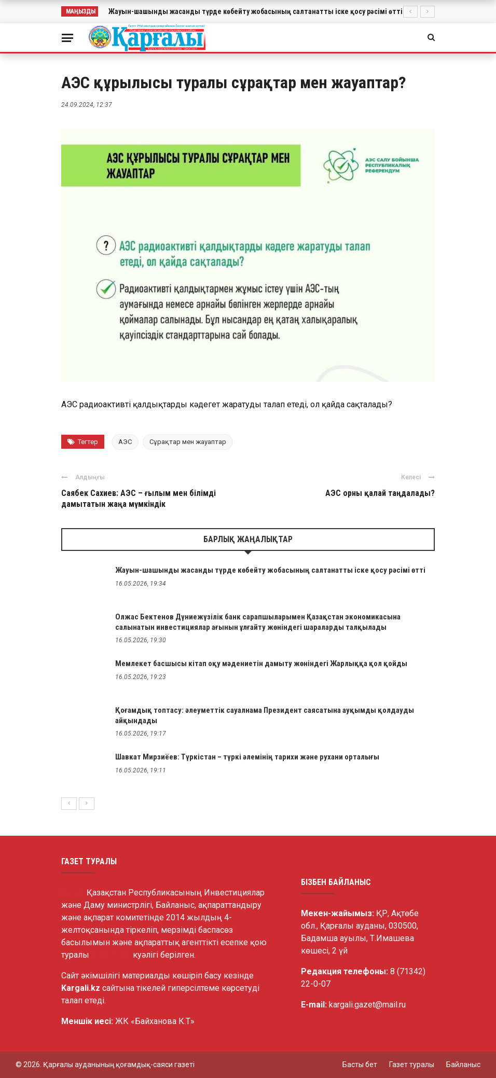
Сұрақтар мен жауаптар (187, 442)
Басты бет (359, 1064)
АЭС (125, 442)
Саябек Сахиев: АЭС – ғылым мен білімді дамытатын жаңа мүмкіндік (138, 498)
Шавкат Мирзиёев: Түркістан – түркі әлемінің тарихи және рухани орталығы (247, 757)
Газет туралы (411, 1064)
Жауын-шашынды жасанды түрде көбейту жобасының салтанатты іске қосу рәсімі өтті (255, 11)
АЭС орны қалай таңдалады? (380, 493)
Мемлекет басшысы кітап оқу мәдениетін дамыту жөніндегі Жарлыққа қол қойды (261, 663)
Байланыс (463, 1064)
